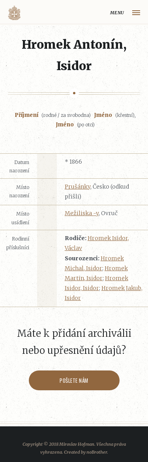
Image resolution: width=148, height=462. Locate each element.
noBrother (96, 452)
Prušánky (77, 186)
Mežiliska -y (82, 213)
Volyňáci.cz (14, 13)
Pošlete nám (74, 380)
